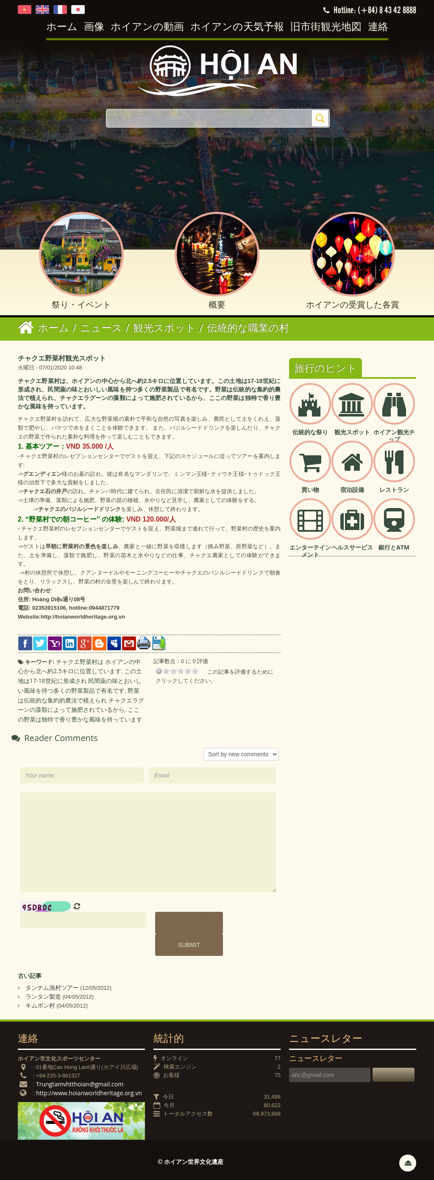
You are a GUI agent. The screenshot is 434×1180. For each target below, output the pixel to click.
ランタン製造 (43, 996)
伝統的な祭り (310, 432)
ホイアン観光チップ (394, 435)
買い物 (310, 490)
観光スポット (352, 432)
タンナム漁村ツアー (52, 987)
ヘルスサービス (352, 547)
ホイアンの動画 (147, 27)
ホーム (62, 27)
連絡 (378, 27)
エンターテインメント (310, 550)
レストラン (394, 490)
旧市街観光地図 (326, 27)
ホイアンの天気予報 (237, 27)
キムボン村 (40, 1005)
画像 (94, 27)
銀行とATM (393, 547)
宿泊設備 (352, 490)
